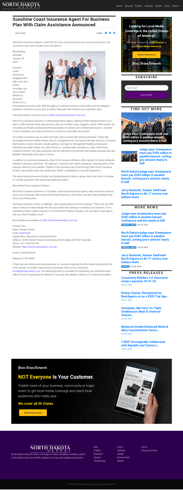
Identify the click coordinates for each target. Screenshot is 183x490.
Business (98, 453)
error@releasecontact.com (26, 271)
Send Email (24, 232)
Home (120, 5)
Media (120, 460)
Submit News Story (147, 54)
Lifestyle (149, 5)
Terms (144, 446)
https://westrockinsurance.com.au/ (67, 115)
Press (167, 5)
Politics (138, 5)
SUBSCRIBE (146, 95)
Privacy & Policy (149, 450)
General (129, 5)
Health (120, 453)
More (175, 5)
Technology (100, 460)
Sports (158, 5)
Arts (96, 446)
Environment (123, 457)
